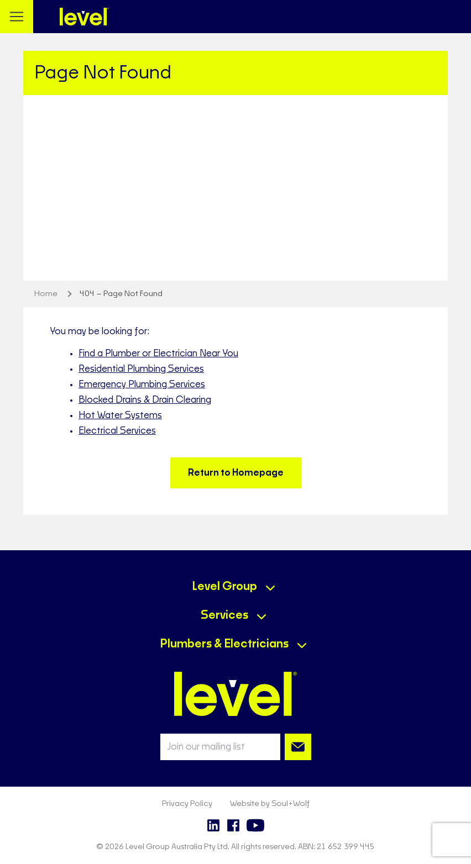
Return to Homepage (236, 472)
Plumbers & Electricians (224, 644)
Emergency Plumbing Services (141, 384)
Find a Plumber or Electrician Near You (158, 353)
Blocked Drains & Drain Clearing (144, 400)
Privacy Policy (187, 804)
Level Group (224, 586)
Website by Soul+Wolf (270, 804)
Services (224, 615)
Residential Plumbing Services (141, 369)
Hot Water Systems (120, 415)
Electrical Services (117, 430)
